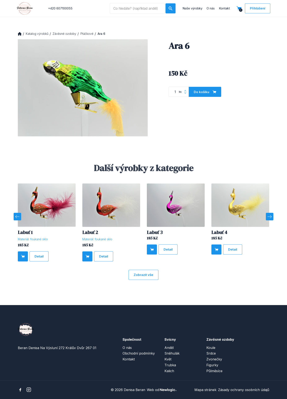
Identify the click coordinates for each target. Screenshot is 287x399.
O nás (211, 8)
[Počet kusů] (179, 92)
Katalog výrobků (37, 33)
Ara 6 (101, 33)
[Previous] (17, 216)
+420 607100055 (60, 8)
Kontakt (224, 8)
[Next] (269, 216)
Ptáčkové (86, 33)
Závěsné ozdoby (64, 33)
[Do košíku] (205, 92)
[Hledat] (170, 8)
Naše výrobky (192, 8)
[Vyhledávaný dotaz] (137, 8)
